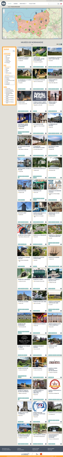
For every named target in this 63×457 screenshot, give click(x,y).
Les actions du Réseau (6, 449)
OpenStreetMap (56, 38)
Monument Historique (10, 91)
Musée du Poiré (53, 346)
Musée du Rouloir (23, 368)
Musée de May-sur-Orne (39, 301)
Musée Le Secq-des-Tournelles (23, 413)
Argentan (7, 79)
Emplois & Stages (36, 448)
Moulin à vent (22, 213)
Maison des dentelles (39, 168)
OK (55, 456)
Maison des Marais (54, 168)
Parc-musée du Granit (39, 434)
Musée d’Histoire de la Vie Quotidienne (39, 213)
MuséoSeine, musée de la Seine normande (24, 435)
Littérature (8, 60)
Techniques (8, 62)
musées (9, 3)
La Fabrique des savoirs (53, 125)
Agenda (16, 3)
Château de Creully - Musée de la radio (24, 58)
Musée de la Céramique (39, 235)
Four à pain (21, 102)
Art (6, 56)
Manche (7, 70)
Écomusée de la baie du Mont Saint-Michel (55, 58)
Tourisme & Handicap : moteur (10, 100)
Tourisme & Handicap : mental (10, 98)
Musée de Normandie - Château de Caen (55, 302)
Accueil (9, 6)
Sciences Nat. (8, 61)
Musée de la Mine (38, 279)
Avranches (8, 82)
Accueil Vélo (8, 88)
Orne (7, 71)
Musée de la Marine (54, 257)
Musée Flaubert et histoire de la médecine (38, 391)
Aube (7, 81)
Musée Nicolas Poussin (55, 412)
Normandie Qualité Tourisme (9, 94)
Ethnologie (8, 57)
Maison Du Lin (37, 190)
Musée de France (9, 92)
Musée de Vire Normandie (22, 324)
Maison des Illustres (9, 89)
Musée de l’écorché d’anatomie (54, 213)
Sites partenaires (20, 449)
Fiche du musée (30, 66)
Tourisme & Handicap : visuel (10, 102)
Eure (6, 69)
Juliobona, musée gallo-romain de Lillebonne (23, 125)
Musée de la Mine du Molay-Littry (54, 280)
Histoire (7, 58)
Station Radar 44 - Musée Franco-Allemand (54, 436)
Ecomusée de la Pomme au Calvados (24, 80)
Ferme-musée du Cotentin (53, 80)
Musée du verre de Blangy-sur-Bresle (23, 391)
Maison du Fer (22, 190)
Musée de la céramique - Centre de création (55, 236)
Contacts (19, 448)
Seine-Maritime (8, 72)
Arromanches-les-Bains (10, 80)
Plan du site (50, 449)
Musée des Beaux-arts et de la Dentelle (55, 324)
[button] (16, 16)
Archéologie (8, 55)
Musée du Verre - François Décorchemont (53, 369)
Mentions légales (51, 448)
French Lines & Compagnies (53, 102)
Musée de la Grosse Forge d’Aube (38, 258)
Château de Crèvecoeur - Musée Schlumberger (38, 59)
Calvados (7, 68)
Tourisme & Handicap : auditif (10, 96)
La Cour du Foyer (38, 124)
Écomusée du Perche (39, 79)
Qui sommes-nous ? (6, 448)
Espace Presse (35, 449)
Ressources (23, 3)
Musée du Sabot (37, 368)
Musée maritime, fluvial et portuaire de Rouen (39, 414)
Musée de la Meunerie (24, 279)
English (61, 3)
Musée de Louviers (23, 301)
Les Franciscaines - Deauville (54, 147)
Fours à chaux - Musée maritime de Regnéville (39, 102)
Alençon (7, 77)
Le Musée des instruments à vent (39, 147)
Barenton (7, 84)
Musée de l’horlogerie (24, 235)
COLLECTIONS (32, 3)
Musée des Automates (39, 323)
